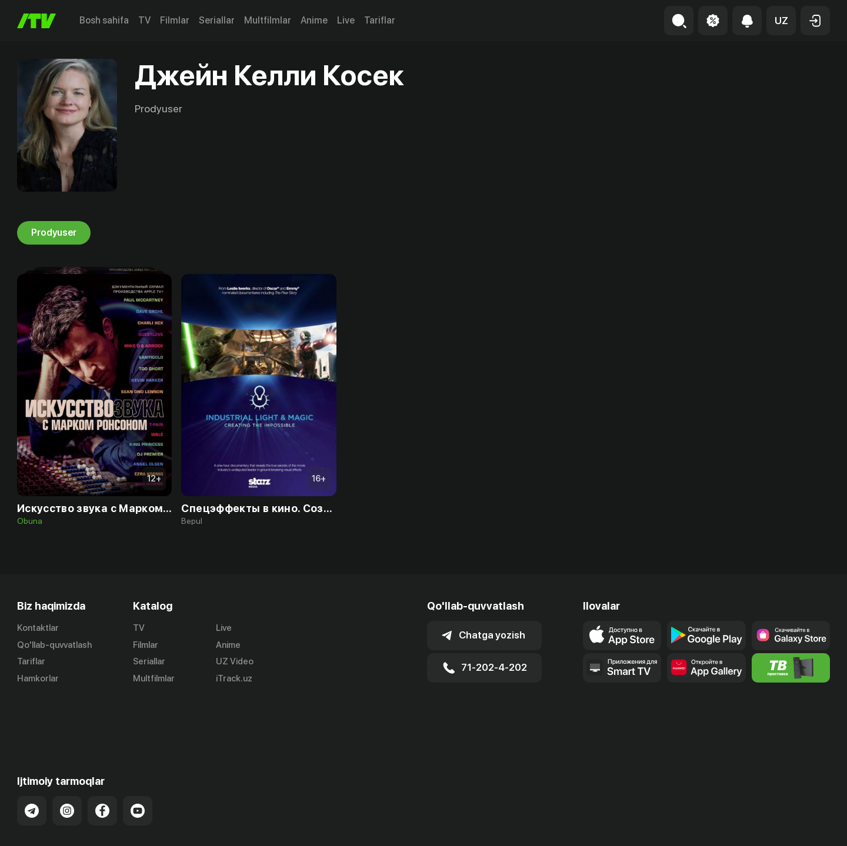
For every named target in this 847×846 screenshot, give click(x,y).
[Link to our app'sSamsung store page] (791, 635)
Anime (314, 20)
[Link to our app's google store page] (706, 635)
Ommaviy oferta (716, 824)
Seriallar (217, 20)
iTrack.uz (234, 679)
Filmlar (174, 20)
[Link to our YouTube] (137, 764)
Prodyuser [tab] (54, 233)
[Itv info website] (791, 668)
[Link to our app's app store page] (622, 635)
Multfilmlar (267, 20)
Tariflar (379, 20)
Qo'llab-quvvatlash (54, 645)
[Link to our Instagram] (67, 764)
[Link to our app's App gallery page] (706, 668)
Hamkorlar (38, 679)
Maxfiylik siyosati (796, 824)
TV (144, 20)
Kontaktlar (38, 628)
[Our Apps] (622, 668)
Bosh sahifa (104, 20)
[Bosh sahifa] (36, 21)
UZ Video (235, 662)
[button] (781, 20)
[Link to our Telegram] (31, 764)
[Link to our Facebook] (102, 764)
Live (346, 20)
